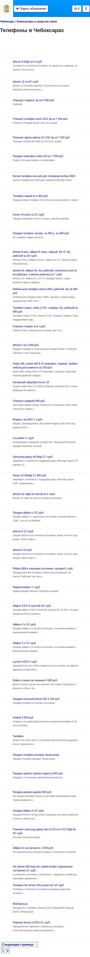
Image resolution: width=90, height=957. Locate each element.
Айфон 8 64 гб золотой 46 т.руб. (32, 605)
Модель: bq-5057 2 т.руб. (28, 419)
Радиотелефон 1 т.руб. (26, 587)
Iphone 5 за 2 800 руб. (26, 345)
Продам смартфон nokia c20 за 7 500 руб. (38, 156)
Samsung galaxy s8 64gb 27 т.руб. (33, 456)
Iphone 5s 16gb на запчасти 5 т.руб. (34, 494)
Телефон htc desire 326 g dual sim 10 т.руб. (38, 885)
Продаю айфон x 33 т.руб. (28, 512)
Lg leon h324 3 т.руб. (25, 661)
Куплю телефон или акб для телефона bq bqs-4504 (44, 176)
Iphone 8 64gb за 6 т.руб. (27, 61)
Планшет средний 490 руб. (29, 400)
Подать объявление (31, 8)
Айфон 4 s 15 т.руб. (24, 643)
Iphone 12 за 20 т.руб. (26, 81)
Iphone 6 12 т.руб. (23, 531)
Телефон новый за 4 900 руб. (30, 196)
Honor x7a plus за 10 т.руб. (29, 214)
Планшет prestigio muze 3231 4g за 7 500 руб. (40, 118)
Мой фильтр (20, 903)
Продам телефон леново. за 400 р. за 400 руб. (41, 233)
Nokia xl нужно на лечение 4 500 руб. (35, 680)
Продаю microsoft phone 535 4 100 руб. (36, 699)
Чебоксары (7, 21)
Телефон (18, 736)
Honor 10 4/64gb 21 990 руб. (30, 475)
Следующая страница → (19, 944)
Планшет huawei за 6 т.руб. (29, 326)
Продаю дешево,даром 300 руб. (32, 792)
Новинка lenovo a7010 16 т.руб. (32, 922)
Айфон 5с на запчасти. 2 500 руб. (33, 848)
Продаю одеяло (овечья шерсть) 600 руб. (38, 773)
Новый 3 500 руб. (23, 717)
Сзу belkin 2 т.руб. (23, 438)
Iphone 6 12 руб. (22, 550)
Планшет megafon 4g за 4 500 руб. (34, 100)
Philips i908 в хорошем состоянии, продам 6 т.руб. (43, 568)
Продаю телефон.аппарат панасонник (36, 754)
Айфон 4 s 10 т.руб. (24, 624)
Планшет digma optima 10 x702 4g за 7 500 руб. (41, 137)
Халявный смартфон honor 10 (31, 382)
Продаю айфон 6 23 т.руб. (28, 810)
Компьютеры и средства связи (37, 21)
